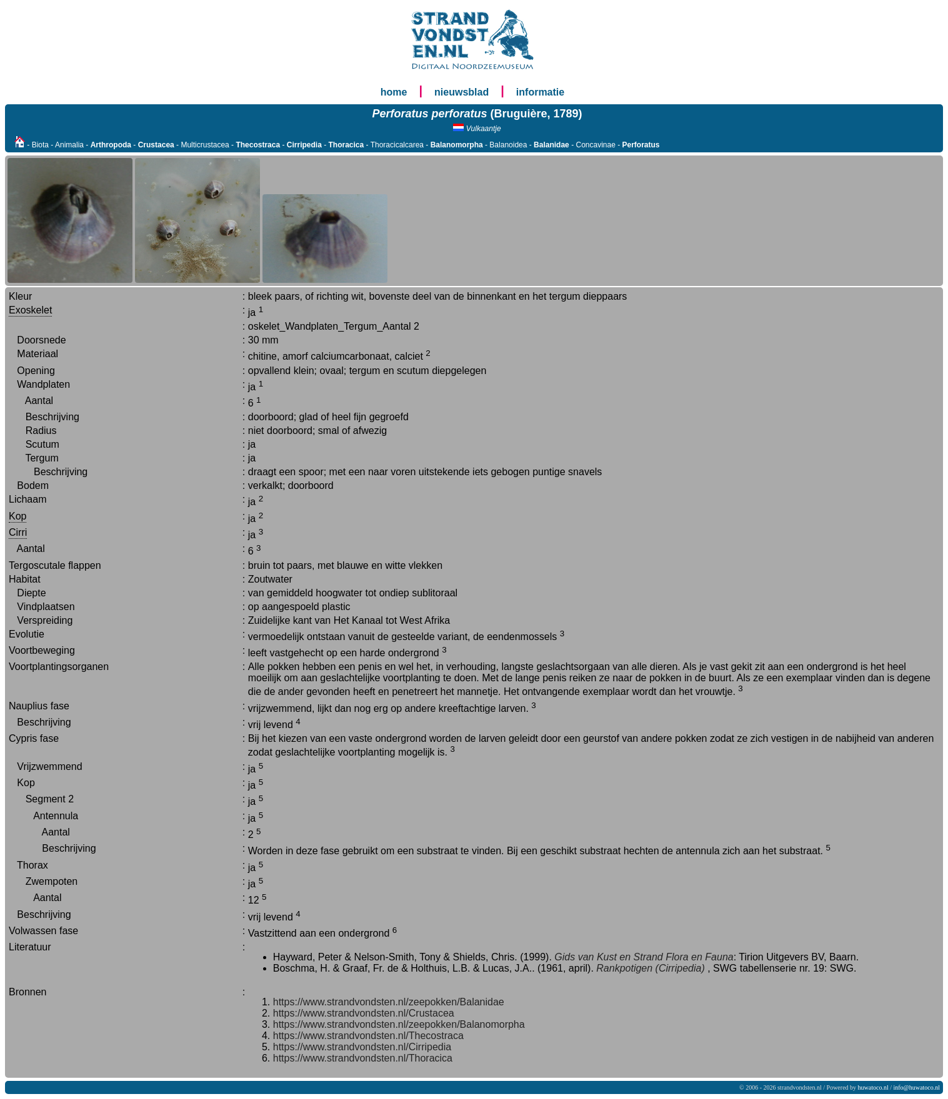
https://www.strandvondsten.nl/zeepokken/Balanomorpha (399, 1024)
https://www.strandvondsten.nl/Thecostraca (368, 1035)
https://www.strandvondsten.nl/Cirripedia (362, 1047)
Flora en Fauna (700, 957)
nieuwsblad (461, 92)
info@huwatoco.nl (917, 1087)
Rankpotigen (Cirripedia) (650, 968)
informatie (540, 92)
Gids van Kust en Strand (608, 957)
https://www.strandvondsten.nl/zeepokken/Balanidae (388, 1002)
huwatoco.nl (873, 1087)
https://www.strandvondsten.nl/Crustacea (363, 1013)
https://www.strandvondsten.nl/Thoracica (362, 1058)
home (394, 92)
